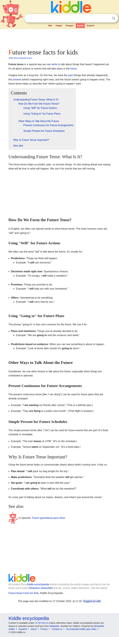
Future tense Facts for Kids (23, 593)
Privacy (44, 629)
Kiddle (12, 629)
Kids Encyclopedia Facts (20, 58)
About (34, 629)
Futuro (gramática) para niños (48, 518)
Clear (107, 18)
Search (113, 18)
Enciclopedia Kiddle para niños (81, 629)
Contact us (57, 629)
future (73, 68)
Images (59, 26)
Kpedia (80, 26)
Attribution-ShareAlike (40, 588)
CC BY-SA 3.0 (41, 623)
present (17, 79)
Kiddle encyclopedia (38, 584)
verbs (54, 64)
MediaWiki (99, 626)
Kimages (70, 26)
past (70, 75)
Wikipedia (54, 626)
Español (90, 26)
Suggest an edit (91, 601)
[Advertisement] (59, 38)
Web (50, 26)
